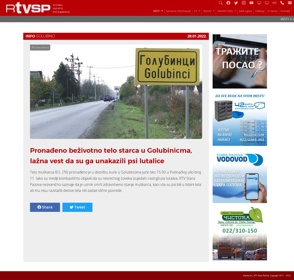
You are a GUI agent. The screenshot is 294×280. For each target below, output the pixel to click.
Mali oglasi (245, 11)
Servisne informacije (178, 11)
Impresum (247, 275)
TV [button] (196, 11)
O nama (272, 11)
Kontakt (285, 11)
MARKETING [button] (226, 11)
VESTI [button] (157, 11)
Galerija (259, 11)
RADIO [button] (207, 11)
